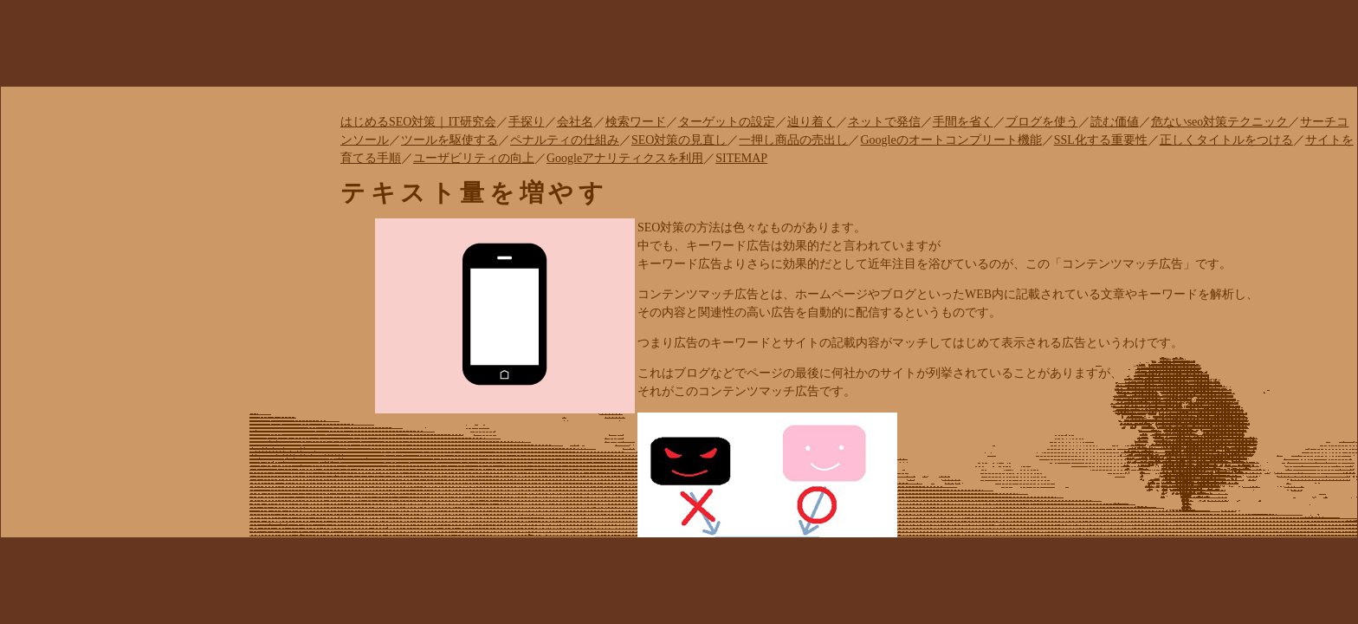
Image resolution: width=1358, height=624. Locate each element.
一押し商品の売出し (793, 139)
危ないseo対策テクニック (1220, 121)
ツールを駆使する (449, 139)
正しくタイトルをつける (1226, 139)
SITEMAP (741, 158)
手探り (526, 121)
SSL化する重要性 (1101, 139)
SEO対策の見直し (679, 139)
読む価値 (1114, 121)
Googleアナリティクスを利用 (624, 158)
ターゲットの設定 (726, 121)
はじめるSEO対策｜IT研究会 (418, 121)
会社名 (575, 121)
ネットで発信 (884, 121)
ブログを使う (1042, 121)
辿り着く (811, 121)
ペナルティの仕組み (564, 139)
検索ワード (635, 121)
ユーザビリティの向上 (473, 158)
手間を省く (963, 121)
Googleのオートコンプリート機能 (950, 139)
